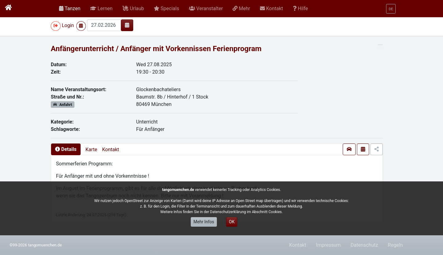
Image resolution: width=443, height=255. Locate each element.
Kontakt (110, 149)
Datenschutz (364, 245)
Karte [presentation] (91, 149)
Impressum (328, 245)
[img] (127, 24)
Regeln (395, 245)
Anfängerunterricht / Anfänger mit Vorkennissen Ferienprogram (156, 48)
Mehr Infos (204, 221)
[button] (101, 8)
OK (231, 221)
